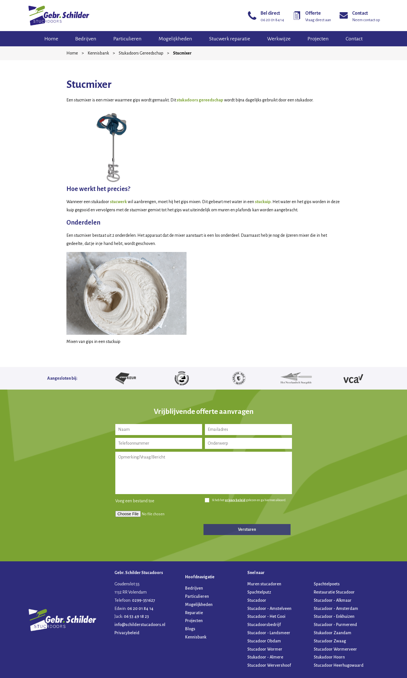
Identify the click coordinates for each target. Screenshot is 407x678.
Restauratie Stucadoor (334, 592)
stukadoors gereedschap (199, 100)
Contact (354, 39)
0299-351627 (143, 600)
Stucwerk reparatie (229, 39)
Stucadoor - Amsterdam (336, 608)
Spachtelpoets (327, 584)
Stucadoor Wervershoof (269, 665)
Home (51, 39)
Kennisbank (98, 53)
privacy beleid (235, 500)
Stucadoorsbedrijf (264, 624)
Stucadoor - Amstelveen (269, 608)
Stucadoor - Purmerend (335, 624)
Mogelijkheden (175, 39)
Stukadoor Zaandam (332, 633)
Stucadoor (256, 600)
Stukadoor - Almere (265, 657)
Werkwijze (279, 39)
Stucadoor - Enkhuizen (334, 616)
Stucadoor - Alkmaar (333, 600)
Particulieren (127, 39)
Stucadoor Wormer (264, 649)
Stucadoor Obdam (264, 641)
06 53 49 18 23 (136, 616)
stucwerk (118, 201)
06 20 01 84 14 (140, 608)
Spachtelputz (259, 592)
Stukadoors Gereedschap (141, 53)
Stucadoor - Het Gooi (266, 616)
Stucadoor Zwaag (330, 641)
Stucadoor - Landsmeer (268, 633)
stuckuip (263, 201)
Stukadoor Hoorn (329, 657)
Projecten (318, 39)
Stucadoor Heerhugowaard (338, 665)
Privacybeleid (126, 633)
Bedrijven (85, 39)
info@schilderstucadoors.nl (139, 624)
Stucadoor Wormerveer (335, 649)
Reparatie (194, 612)
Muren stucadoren (264, 584)
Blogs (190, 629)
